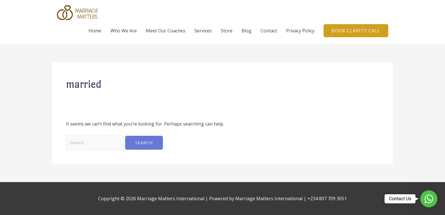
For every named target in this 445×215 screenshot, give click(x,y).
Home (95, 31)
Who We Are (123, 31)
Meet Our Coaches (165, 31)
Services (203, 31)
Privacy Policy (300, 31)
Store (226, 31)
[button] (356, 30)
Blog (246, 31)
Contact (269, 31)
